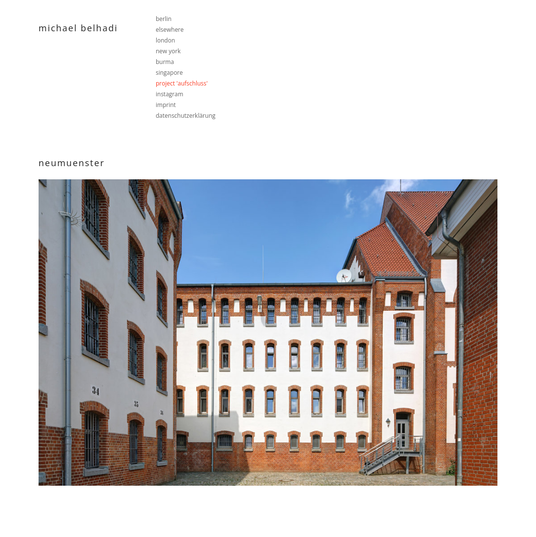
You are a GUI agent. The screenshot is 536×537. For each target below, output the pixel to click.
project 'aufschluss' (181, 83)
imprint (166, 105)
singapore (169, 72)
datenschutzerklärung (185, 115)
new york (168, 51)
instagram (169, 94)
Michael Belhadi (78, 28)
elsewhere (170, 29)
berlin (163, 19)
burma (165, 62)
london (165, 40)
